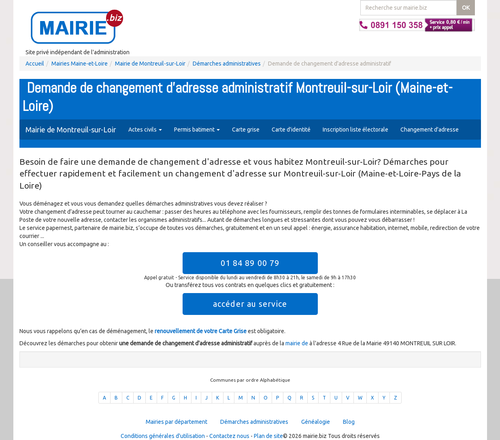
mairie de (297, 343)
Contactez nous (229, 436)
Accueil (35, 63)
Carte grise (246, 129)
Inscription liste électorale (355, 129)
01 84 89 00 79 (250, 263)
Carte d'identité (291, 129)
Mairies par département (176, 422)
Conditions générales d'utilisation (163, 436)
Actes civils (145, 129)
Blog (349, 422)
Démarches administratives (227, 63)
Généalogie (315, 422)
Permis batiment (197, 129)
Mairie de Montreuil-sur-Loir (150, 63)
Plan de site (268, 436)
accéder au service (250, 303)
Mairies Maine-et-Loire (79, 63)
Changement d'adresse (429, 129)
